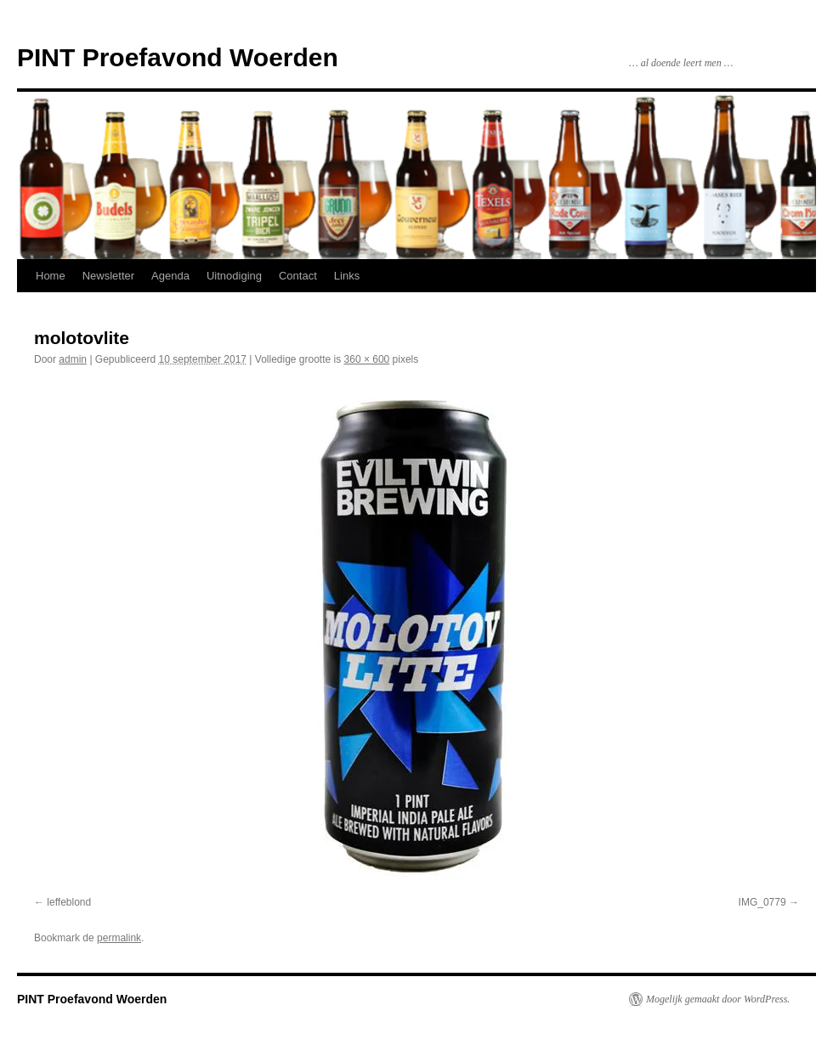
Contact (298, 275)
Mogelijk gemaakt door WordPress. (718, 999)
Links (347, 275)
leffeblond (69, 902)
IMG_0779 (762, 902)
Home (50, 275)
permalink (119, 938)
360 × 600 (367, 359)
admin (73, 359)
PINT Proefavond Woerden (177, 57)
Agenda (170, 275)
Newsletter (108, 275)
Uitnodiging (234, 275)
